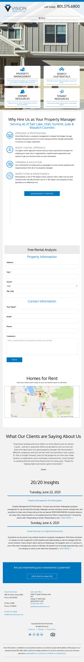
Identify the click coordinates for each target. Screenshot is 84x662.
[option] (43, 457)
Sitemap (41, 629)
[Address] (42, 266)
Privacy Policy (51, 629)
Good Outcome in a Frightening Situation (45, 531)
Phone (9, 326)
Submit (14, 360)
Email (9, 317)
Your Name (11, 307)
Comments (11, 336)
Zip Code (10, 291)
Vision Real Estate (10, 592)
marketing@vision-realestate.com (37, 653)
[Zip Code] (42, 295)
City (8, 272)
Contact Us (31, 629)
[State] (42, 286)
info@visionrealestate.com (13, 615)
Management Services (42, 193)
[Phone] (42, 330)
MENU (42, 18)
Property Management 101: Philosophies (45, 500)
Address (10, 262)
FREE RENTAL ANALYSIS (42, 576)
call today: (62, 6)
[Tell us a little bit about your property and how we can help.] (42, 346)
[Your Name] (42, 311)
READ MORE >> (67, 518)
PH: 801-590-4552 (37, 604)
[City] (42, 276)
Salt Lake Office (36, 592)
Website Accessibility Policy (57, 653)
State (9, 282)
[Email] (42, 321)
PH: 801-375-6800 (10, 612)
